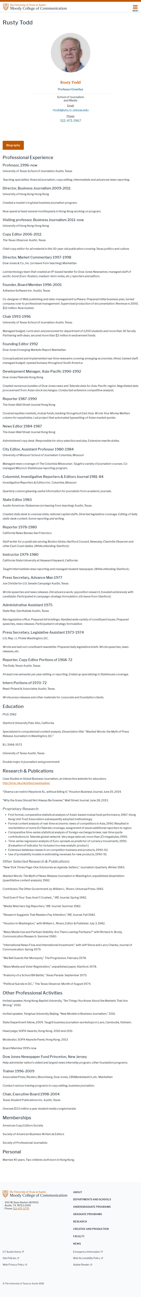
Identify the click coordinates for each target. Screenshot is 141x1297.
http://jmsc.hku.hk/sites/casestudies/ (26, 783)
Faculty (79, 1236)
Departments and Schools (92, 1199)
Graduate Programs (87, 1214)
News (77, 1243)
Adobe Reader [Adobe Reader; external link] (81, 1264)
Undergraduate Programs (92, 1206)
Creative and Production (91, 1229)
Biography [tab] (13, 145)
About (77, 1192)
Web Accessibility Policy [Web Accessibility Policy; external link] (86, 1258)
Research (80, 1221)
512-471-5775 (21, 1208)
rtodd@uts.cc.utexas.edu (71, 110)
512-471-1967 (70, 121)
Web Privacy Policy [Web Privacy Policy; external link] (13, 1264)
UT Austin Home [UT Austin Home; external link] (12, 1251)
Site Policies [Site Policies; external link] (9, 1258)
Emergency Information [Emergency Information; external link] (86, 1251)
